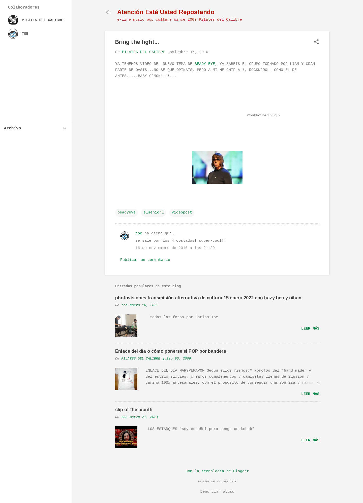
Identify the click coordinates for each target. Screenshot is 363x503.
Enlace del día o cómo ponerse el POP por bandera (170, 351)
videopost (182, 212)
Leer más (310, 329)
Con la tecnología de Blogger (217, 471)
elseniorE (153, 212)
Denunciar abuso (217, 492)
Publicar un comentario (145, 260)
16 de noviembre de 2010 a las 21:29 (175, 248)
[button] (316, 42)
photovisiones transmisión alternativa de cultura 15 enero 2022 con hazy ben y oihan (208, 297)
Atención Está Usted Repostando (166, 12)
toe (138, 233)
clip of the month (134, 409)
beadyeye (126, 212)
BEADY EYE (205, 64)
